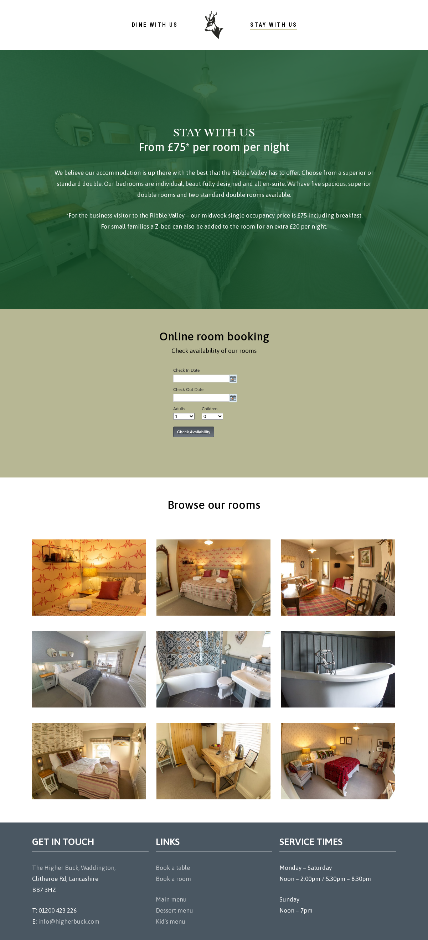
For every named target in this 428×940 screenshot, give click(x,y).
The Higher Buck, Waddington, (73, 867)
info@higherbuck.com (68, 921)
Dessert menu (174, 910)
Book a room (173, 878)
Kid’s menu (170, 921)
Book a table (173, 867)
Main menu (171, 899)
